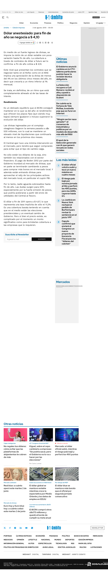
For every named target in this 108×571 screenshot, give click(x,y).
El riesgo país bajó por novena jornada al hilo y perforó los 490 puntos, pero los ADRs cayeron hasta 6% (69, 187)
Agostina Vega (92, 12)
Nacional (45, 540)
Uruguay (99, 23)
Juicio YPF (81, 12)
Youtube (26, 528)
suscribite (96, 17)
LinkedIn (21, 528)
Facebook (9, 528)
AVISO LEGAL (48, 547)
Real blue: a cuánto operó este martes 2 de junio (15, 488)
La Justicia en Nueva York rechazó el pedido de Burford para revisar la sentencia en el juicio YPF (69, 208)
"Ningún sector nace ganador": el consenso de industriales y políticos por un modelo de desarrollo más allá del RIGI (66, 127)
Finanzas (47, 23)
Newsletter (103, 22)
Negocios (73, 23)
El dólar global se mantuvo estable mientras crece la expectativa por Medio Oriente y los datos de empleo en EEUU (40, 492)
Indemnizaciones (53, 12)
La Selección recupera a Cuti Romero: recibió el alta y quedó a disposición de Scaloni (65, 91)
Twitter (5, 528)
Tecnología (61, 543)
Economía (34, 23)
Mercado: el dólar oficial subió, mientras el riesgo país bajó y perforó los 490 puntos (66, 450)
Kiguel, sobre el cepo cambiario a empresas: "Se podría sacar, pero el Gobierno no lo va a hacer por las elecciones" (40, 453)
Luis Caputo (30, 12)
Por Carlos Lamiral (35, 463)
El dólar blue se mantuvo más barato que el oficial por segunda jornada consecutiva (65, 491)
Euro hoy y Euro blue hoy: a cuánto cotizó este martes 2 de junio (14, 509)
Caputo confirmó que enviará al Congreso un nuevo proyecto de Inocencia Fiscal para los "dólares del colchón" (69, 232)
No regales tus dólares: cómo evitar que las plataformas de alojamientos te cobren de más (15, 451)
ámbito (6, 28)
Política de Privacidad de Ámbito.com (21, 547)
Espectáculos (44, 543)
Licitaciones (96, 547)
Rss (72, 543)
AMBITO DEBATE (73, 554)
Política (60, 23)
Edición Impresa (86, 540)
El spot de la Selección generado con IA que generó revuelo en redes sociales (66, 145)
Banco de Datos (81, 536)
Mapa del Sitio (85, 543)
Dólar (21, 23)
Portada (8, 536)
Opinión (87, 23)
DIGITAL (31, 554)
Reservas (41, 12)
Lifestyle (32, 540)
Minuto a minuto (62, 443)
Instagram (15, 528)
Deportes (69, 540)
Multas (83, 547)
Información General (14, 543)
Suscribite (42, 239)
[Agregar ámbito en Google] (27, 43)
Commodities (72, 286)
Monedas (59, 286)
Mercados (98, 536)
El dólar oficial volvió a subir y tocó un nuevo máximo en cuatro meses (69, 169)
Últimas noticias (24, 536)
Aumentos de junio (68, 12)
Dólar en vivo (19, 12)
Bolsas (65, 286)
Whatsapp (32, 528)
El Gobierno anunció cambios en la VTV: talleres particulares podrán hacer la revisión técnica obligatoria (66, 73)
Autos (31, 543)
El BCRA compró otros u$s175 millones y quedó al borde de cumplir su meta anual (40, 513)
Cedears (80, 286)
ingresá (103, 17)
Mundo (57, 540)
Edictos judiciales (66, 547)
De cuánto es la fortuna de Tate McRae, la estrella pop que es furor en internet (66, 108)
